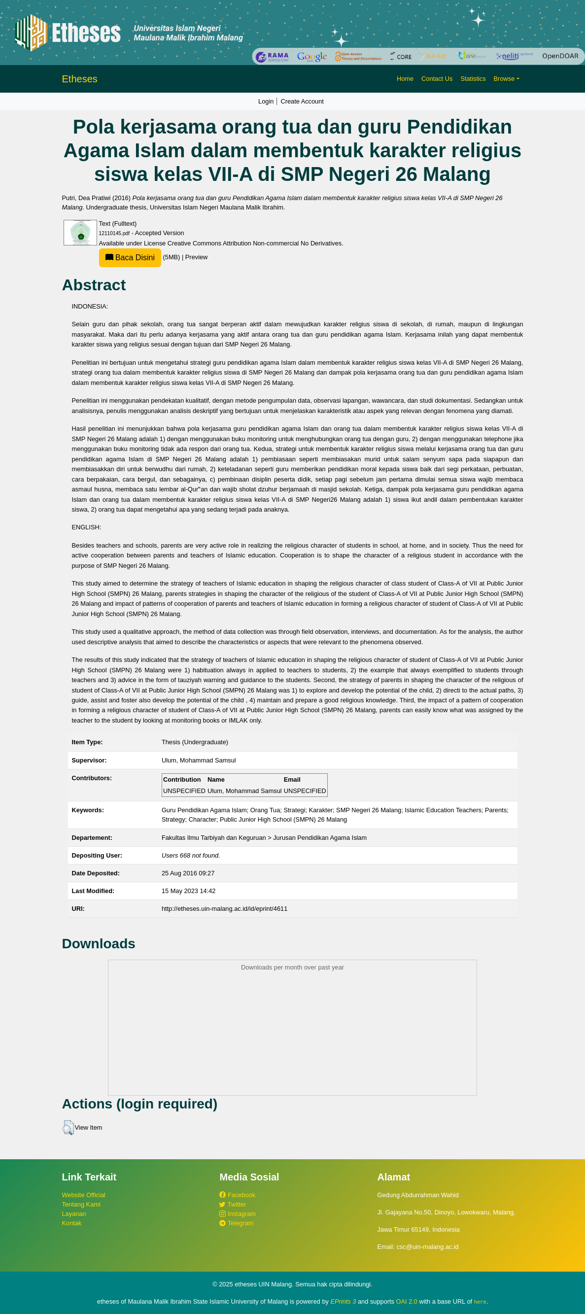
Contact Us (436, 78)
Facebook (237, 1195)
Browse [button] (504, 78)
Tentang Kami (81, 1204)
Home (405, 78)
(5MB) (140, 257)
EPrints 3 (343, 1301)
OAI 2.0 (406, 1301)
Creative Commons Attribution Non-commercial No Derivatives (255, 243)
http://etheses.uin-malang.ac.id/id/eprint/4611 (224, 908)
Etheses (80, 78)
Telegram (236, 1223)
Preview (196, 257)
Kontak (72, 1223)
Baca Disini (130, 257)
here (480, 1301)
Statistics (472, 78)
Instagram (237, 1213)
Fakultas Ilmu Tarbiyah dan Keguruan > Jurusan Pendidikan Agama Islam (264, 837)
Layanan (74, 1213)
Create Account (302, 101)
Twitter (232, 1204)
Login (266, 101)
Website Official (83, 1195)
